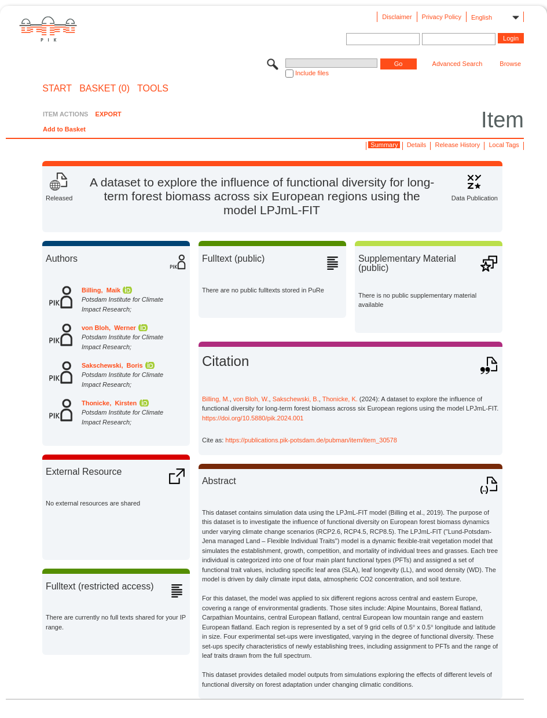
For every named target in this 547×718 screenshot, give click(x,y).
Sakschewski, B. (296, 398)
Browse (510, 63)
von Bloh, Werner (109, 327)
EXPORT (109, 114)
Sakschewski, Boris (112, 365)
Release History (457, 144)
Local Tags (504, 144)
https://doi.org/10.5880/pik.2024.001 (253, 418)
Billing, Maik (101, 290)
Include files (312, 72)
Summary (384, 144)
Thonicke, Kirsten (109, 403)
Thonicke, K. (340, 398)
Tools (152, 88)
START (57, 88)
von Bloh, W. (251, 398)
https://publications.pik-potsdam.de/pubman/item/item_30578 (311, 440)
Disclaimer (397, 16)
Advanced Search (457, 63)
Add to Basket (64, 129)
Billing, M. (216, 398)
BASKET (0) (104, 88)
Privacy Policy (441, 16)
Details (417, 144)
